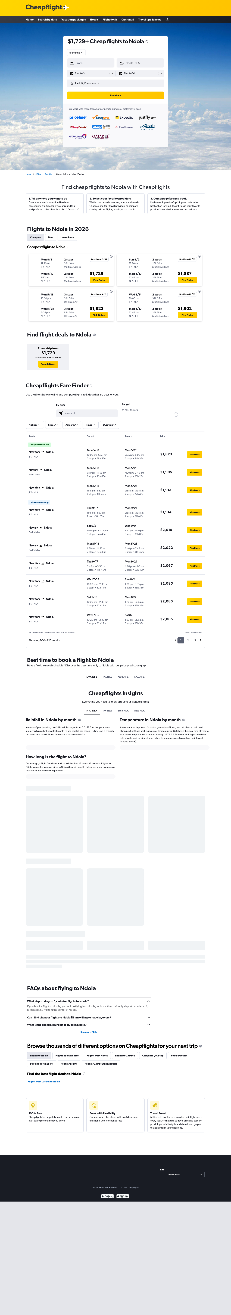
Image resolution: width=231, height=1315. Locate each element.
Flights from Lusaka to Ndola (44, 1081)
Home (30, 19)
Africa (38, 174)
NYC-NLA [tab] (91, 677)
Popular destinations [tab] (41, 1063)
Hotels (94, 19)
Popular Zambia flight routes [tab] (101, 1063)
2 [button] (188, 640)
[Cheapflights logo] (45, 7)
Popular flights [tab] (69, 1063)
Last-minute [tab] (67, 237)
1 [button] (181, 640)
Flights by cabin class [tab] (67, 1055)
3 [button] (195, 640)
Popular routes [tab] (179, 1055)
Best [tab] (50, 237)
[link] (48, 364)
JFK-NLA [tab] (107, 677)
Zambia (48, 174)
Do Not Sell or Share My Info (104, 1187)
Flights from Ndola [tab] (97, 1055)
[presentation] (146, 41)
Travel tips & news (149, 19)
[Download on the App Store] (123, 1196)
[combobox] (76, 52)
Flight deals (110, 19)
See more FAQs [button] (88, 1032)
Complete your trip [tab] (153, 1055)
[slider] (176, 414)
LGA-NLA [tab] (139, 677)
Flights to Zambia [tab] (125, 1055)
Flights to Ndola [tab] (39, 1055)
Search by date (47, 19)
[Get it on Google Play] (107, 1196)
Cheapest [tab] (35, 237)
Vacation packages (73, 19)
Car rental (127, 19)
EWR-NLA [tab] (123, 677)
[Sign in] (167, 19)
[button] (89, 73)
